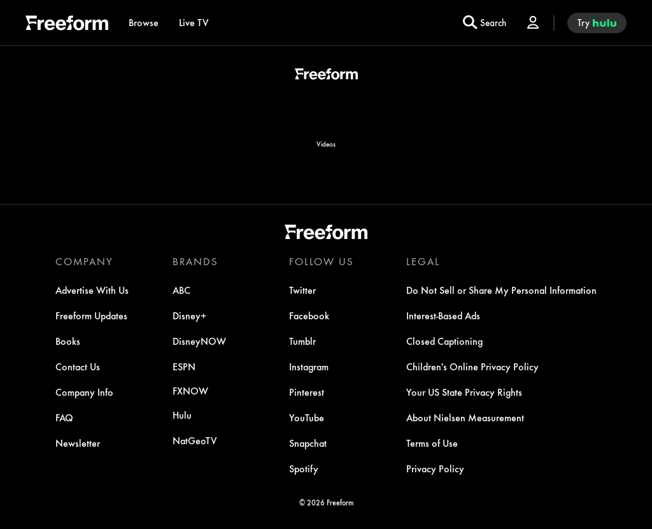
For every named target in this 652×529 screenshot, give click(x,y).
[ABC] (181, 290)
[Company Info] (84, 392)
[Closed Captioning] (444, 341)
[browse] (144, 23)
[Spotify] (303, 468)
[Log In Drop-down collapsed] (533, 22)
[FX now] (190, 390)
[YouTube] (306, 417)
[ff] (66, 25)
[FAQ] (64, 417)
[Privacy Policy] (435, 468)
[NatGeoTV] (195, 440)
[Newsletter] (77, 443)
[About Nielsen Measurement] (465, 417)
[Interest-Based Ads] (443, 315)
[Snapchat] (308, 443)
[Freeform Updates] (91, 315)
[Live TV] (194, 23)
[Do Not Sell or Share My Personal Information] (501, 290)
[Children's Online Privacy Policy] (472, 366)
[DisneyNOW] (199, 341)
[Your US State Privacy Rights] (464, 392)
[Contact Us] (77, 366)
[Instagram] (309, 366)
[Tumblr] (302, 341)
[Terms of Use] (432, 443)
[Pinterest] (306, 392)
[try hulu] (597, 23)
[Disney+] (189, 315)
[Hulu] (182, 415)
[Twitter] (302, 290)
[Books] (67, 341)
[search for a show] (484, 22)
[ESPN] (184, 366)
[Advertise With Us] (92, 290)
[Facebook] (309, 315)
